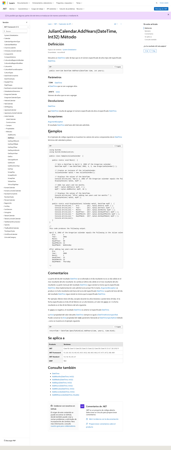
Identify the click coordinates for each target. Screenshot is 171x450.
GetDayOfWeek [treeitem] (13, 144)
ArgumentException (55, 121)
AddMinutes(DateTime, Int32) (63, 389)
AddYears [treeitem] (11, 138)
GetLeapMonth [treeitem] (13, 160)
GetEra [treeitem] (10, 156)
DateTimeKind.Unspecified (108, 314)
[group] (85, 208)
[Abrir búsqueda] (157, 3)
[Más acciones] (121, 24)
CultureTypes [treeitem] (8, 73)
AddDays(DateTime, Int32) (62, 382)
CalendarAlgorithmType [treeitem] (12, 41)
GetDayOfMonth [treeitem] (13, 141)
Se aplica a (148, 37)
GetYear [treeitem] (10, 169)
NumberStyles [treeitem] (9, 197)
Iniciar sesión (164, 3)
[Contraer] (26, 22)
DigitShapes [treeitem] (8, 85)
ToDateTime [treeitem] (12, 181)
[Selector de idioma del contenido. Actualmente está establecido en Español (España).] (10, 447)
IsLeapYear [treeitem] (11, 178)
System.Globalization (69, 50)
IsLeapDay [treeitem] (11, 172)
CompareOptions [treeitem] (10, 57)
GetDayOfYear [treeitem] (12, 147)
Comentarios (149, 34)
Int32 (58, 92)
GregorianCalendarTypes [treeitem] (12, 97)
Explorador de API (65, 24)
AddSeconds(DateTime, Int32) (63, 392)
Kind (52, 314)
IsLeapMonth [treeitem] (12, 175)
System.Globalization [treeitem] (11, 35)
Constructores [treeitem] (11, 122)
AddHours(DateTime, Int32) (62, 385)
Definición (148, 28)
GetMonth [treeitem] (11, 163)
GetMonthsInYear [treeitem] (14, 166)
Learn (50, 24)
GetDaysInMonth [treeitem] (13, 150)
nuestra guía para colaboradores (63, 426)
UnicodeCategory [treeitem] (10, 237)
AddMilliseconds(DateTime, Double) (65, 395)
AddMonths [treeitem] (12, 135)
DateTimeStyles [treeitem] (9, 79)
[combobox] (16, 27)
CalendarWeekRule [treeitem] (10, 45)
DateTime (61, 58)
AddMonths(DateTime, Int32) (63, 376)
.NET (55, 24)
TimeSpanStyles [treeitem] (9, 231)
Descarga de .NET (161, 9)
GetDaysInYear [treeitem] (13, 153)
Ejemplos (148, 31)
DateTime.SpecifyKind (108, 318)
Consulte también (150, 39)
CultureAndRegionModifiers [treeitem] (13, 63)
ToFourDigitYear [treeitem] (13, 184)
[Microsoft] (4, 3)
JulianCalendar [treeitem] (11, 119)
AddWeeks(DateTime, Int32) (62, 379)
